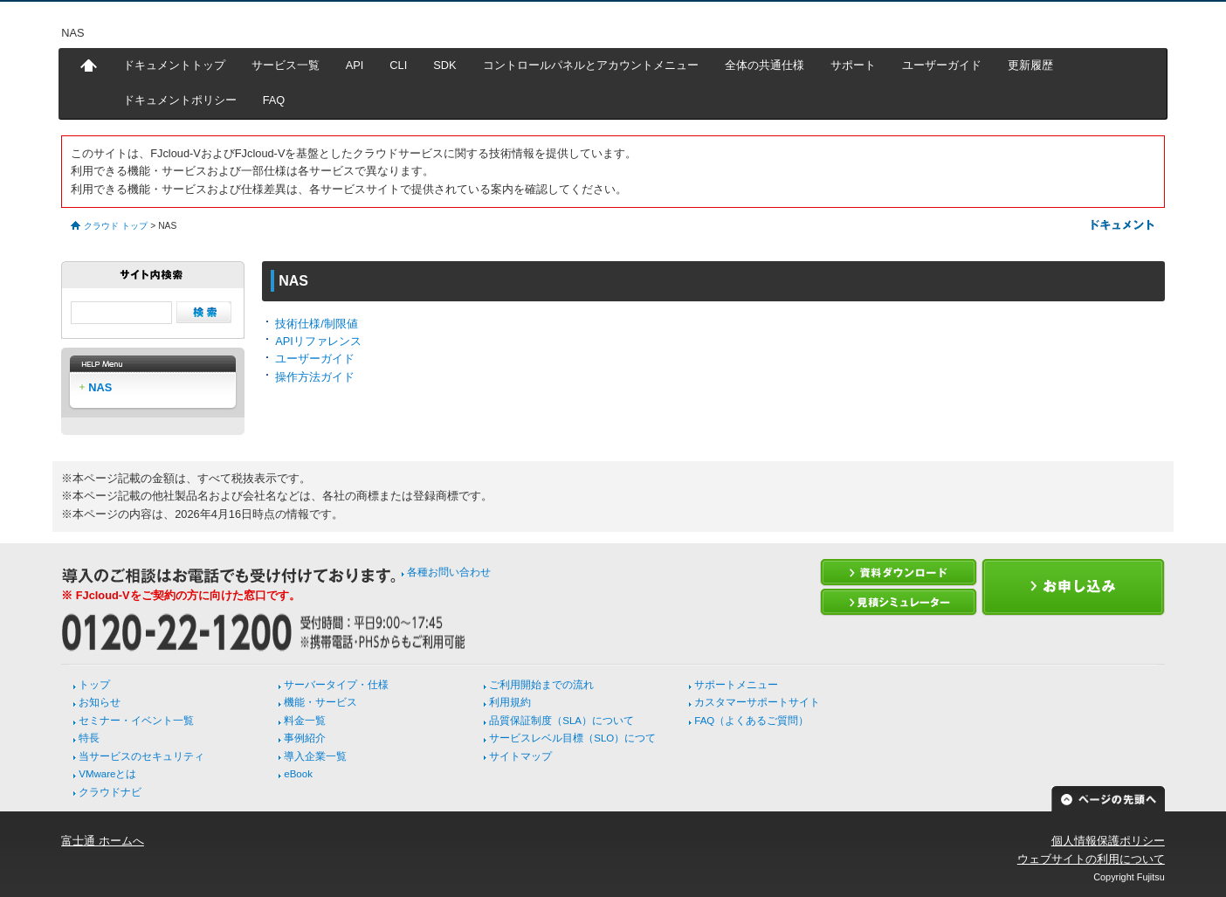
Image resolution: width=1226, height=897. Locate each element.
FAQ (274, 100)
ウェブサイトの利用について (1091, 859)
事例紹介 (305, 738)
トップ (94, 685)
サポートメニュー (736, 685)
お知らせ (100, 702)
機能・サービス (320, 702)
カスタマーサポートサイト (757, 702)
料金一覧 (305, 720)
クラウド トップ (116, 226)
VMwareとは (107, 774)
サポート (853, 65)
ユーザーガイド (941, 65)
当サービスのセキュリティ (141, 756)
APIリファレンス (318, 341)
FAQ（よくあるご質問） (751, 720)
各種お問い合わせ (449, 572)
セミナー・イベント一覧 (136, 720)
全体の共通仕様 (764, 65)
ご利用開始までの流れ (541, 685)
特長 (89, 738)
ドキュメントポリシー (180, 100)
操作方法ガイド (315, 376)
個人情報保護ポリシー (1108, 840)
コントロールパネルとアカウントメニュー (591, 65)
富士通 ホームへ (102, 840)
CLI (398, 65)
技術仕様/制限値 (316, 323)
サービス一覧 (285, 65)
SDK (444, 65)
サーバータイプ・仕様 (336, 685)
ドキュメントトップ (174, 65)
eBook (298, 774)
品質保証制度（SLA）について (561, 720)
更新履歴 (1030, 65)
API (355, 65)
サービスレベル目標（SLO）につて (572, 738)
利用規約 (510, 702)
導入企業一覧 (315, 756)
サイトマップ (520, 756)
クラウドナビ (110, 792)
